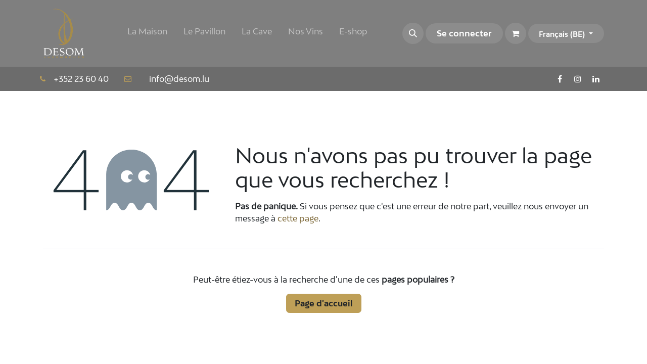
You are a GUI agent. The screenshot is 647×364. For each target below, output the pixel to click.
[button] (413, 33)
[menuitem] (147, 33)
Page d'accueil (324, 303)
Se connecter (464, 33)
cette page (298, 218)
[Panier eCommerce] (515, 33)
